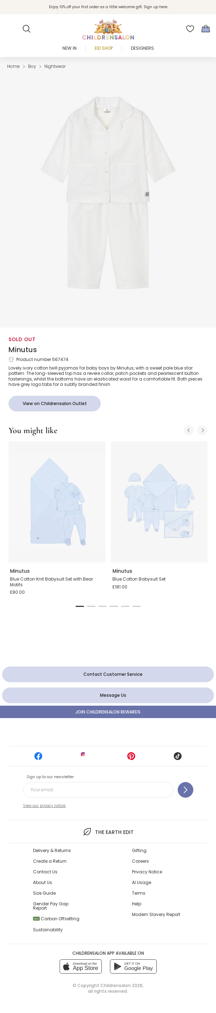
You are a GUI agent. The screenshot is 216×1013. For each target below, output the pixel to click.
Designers (142, 48)
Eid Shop (104, 48)
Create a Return (50, 861)
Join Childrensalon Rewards (108, 712)
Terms (138, 893)
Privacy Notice (147, 872)
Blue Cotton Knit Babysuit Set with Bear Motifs (51, 581)
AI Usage (141, 882)
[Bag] (206, 29)
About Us (42, 882)
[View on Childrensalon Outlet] (55, 403)
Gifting (139, 850)
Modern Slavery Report (156, 914)
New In (69, 48)
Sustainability (48, 930)
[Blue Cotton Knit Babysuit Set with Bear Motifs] (57, 501)
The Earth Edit (108, 831)
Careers (140, 861)
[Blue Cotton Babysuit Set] (159, 501)
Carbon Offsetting (56, 919)
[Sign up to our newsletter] (185, 790)
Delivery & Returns (52, 850)
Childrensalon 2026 (121, 985)
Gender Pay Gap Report (50, 906)
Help (136, 904)
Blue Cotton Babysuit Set (139, 579)
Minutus (23, 350)
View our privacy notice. (44, 805)
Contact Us (45, 872)
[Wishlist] (190, 29)
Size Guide (44, 893)
